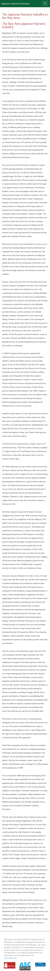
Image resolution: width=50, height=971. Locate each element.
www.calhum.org (10, 958)
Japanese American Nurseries (15, 3)
